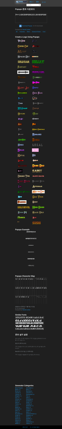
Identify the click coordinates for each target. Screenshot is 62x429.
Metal (17, 407)
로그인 (44, 2)
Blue (28, 389)
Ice (16, 405)
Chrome (29, 392)
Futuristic (22, 31)
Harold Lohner (26, 29)
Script (17, 415)
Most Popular (19, 388)
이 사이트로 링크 (34, 427)
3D (17, 31)
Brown (17, 391)
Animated (29, 388)
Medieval (29, 405)
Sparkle (29, 418)
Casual (18, 392)
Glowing (29, 399)
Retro (28, 31)
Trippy (17, 422)
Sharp (17, 417)
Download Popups (25, 26)
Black (18, 389)
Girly (28, 397)
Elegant (18, 396)
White (17, 423)
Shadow (29, 415)
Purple (29, 410)
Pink (17, 410)
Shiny (28, 417)
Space (17, 418)
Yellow (29, 423)
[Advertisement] (7, 32)
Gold (17, 401)
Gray (17, 402)
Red (17, 412)
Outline (29, 409)
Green (29, 402)
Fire (28, 396)
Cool (44, 31)
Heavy (18, 404)
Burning (29, 391)
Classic (18, 394)
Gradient (29, 401)
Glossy (18, 399)
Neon (28, 407)
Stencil (18, 420)
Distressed (30, 394)
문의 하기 (25, 427)
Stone (28, 420)
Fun (17, 397)
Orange (18, 409)
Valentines (30, 422)
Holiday (29, 404)
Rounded (18, 414)
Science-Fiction (36, 31)
